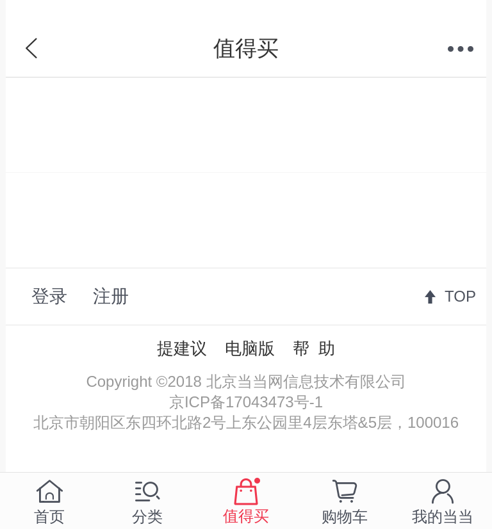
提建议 (182, 348)
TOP (460, 296)
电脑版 (250, 348)
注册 (111, 296)
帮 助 (314, 348)
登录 (49, 296)
